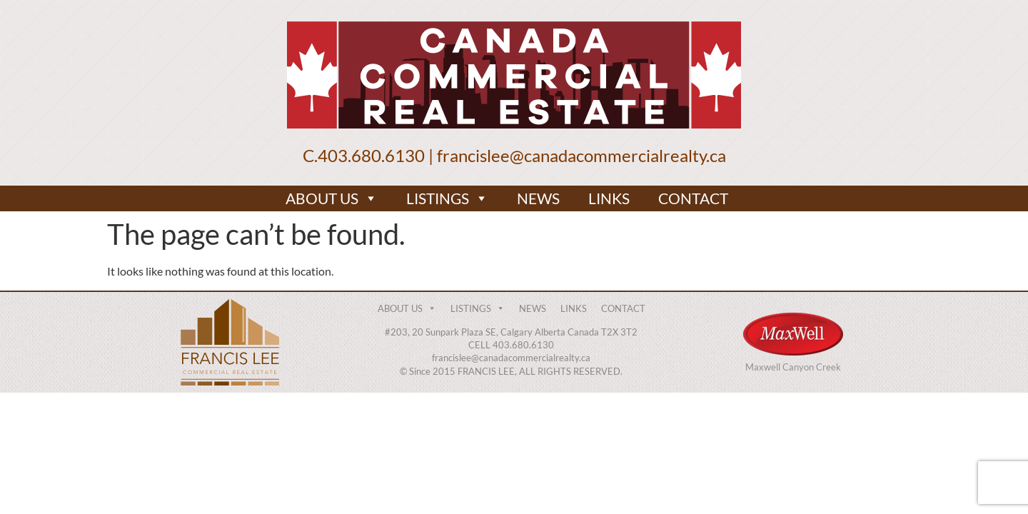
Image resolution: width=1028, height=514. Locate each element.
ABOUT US (332, 198)
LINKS (609, 198)
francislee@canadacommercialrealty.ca (581, 155)
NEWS (538, 198)
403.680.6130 (371, 155)
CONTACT (693, 198)
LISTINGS (447, 198)
